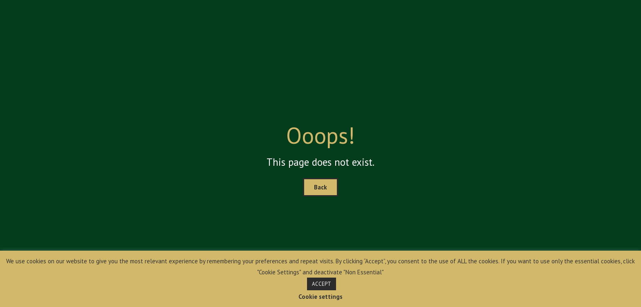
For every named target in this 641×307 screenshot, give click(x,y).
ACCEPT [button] (321, 283)
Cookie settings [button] (320, 296)
